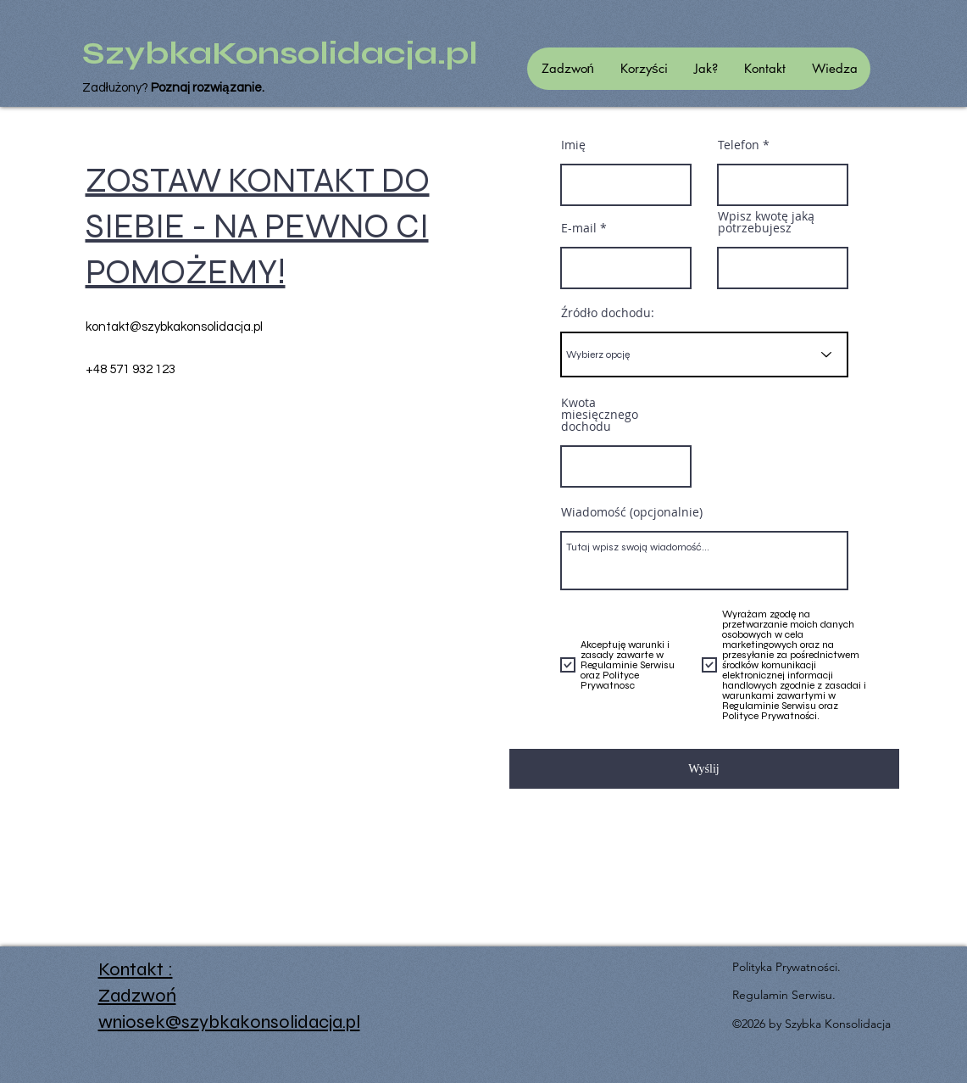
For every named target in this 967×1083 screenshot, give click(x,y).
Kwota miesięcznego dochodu (599, 415)
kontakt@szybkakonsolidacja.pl (174, 327)
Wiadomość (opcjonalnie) (632, 512)
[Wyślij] (704, 769)
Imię (573, 145)
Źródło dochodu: (607, 313)
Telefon (738, 145)
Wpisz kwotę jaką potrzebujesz (766, 222)
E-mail (579, 228)
